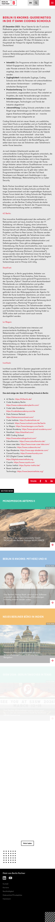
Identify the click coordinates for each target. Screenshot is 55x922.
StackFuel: (7, 267)
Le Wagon (7, 322)
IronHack (6, 362)
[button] (41, 481)
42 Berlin (6, 213)
